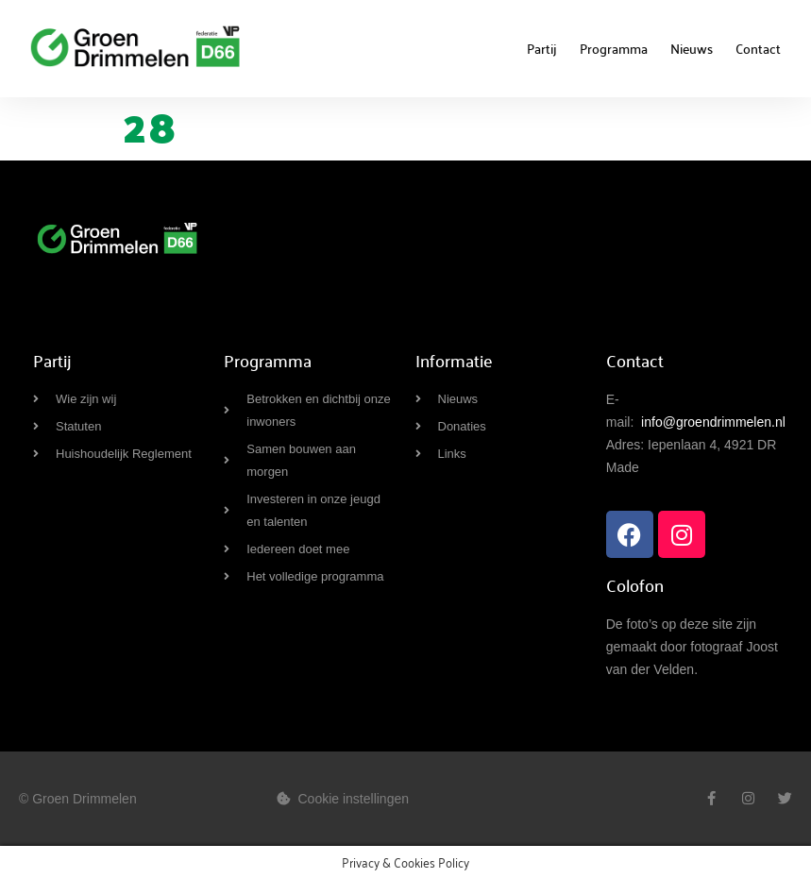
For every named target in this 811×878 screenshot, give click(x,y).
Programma (614, 48)
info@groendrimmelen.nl (713, 422)
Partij (542, 48)
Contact (758, 48)
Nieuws (691, 48)
